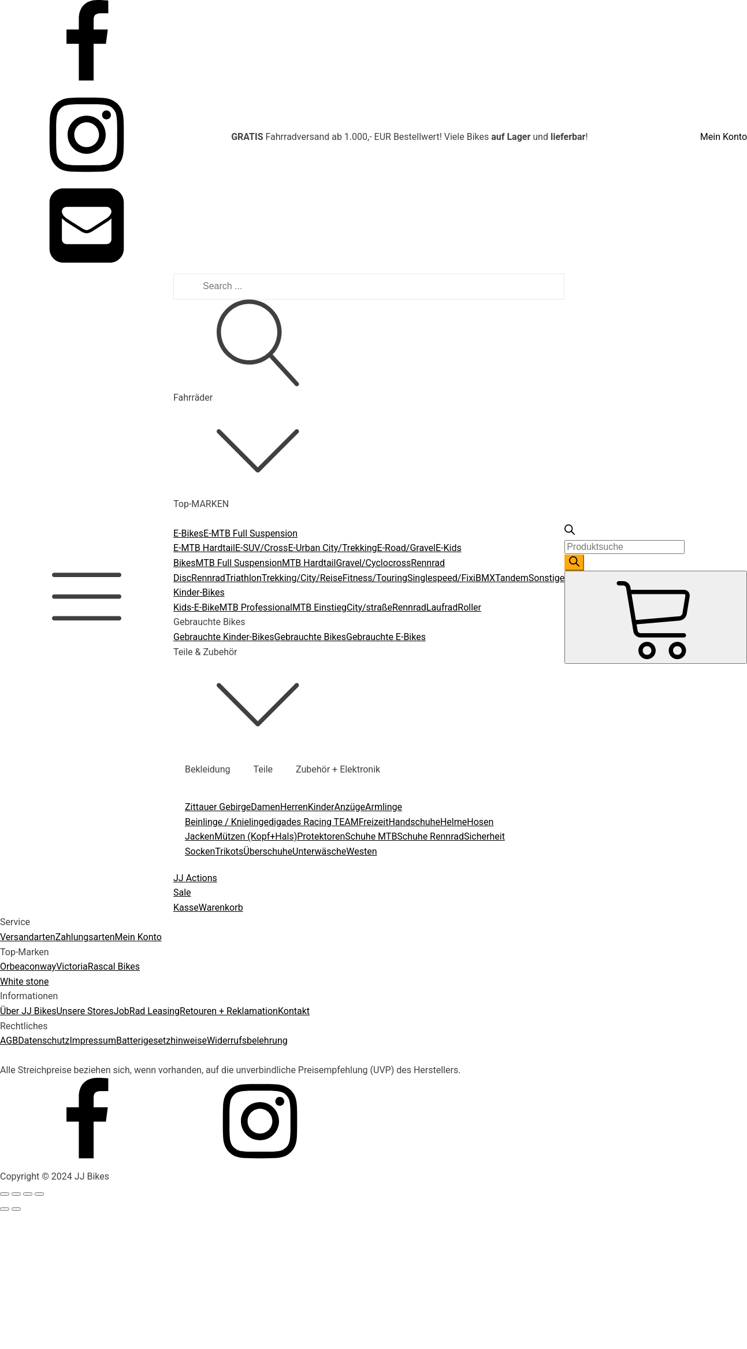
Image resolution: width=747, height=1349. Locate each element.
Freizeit (374, 821)
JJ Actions (195, 878)
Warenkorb (221, 907)
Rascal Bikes (114, 966)
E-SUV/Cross (261, 547)
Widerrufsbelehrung (247, 1040)
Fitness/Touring (375, 577)
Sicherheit (484, 836)
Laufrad (442, 607)
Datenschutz (43, 1040)
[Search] (574, 563)
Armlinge (383, 806)
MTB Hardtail (309, 562)
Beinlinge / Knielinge (227, 821)
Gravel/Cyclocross (373, 562)
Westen (361, 851)
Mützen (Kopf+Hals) (255, 836)
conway (41, 966)
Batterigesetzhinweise (161, 1040)
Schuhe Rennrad (430, 836)
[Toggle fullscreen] (27, 1194)
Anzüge (350, 806)
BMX (485, 577)
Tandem (512, 577)
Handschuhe (414, 821)
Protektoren (321, 836)
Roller (469, 607)
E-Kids (449, 547)
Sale (182, 892)
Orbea (12, 966)
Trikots (229, 851)
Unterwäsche (319, 851)
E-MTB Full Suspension (250, 533)
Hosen (480, 821)
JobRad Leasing (147, 1011)
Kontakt (294, 1011)
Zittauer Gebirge (218, 806)
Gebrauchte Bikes (310, 636)
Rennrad (208, 577)
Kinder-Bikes (199, 592)
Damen (265, 806)
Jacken (199, 836)
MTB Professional (255, 607)
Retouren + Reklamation (229, 1011)
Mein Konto (723, 136)
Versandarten (27, 937)
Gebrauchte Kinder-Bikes (223, 636)
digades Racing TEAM (314, 821)
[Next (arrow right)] (16, 1209)
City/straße (369, 607)
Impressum (92, 1040)
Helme (453, 821)
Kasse (186, 907)
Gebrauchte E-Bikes (386, 636)
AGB (9, 1040)
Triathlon (243, 577)
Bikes (184, 562)
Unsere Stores (84, 1011)
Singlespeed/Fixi (441, 577)
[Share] (16, 1194)
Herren (294, 806)
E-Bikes (188, 533)
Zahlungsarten (85, 937)
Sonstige (546, 577)
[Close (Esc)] (4, 1194)
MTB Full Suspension (239, 562)
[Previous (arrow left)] (4, 1209)
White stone (24, 981)
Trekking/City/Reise (302, 577)
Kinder (321, 806)
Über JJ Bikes (28, 1011)
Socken (200, 851)
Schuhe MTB (371, 836)
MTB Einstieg (319, 607)
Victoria (72, 966)
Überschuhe (267, 851)
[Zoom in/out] (39, 1194)
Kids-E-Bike (196, 607)
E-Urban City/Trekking (332, 547)
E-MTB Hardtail (204, 547)
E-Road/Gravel (406, 547)
